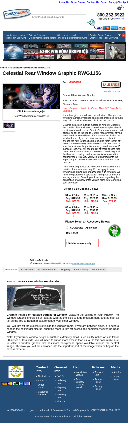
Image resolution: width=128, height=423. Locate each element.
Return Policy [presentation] (81, 269)
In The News (117, 378)
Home (3, 68)
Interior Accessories (16, 36)
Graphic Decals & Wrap (104, 36)
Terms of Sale (99, 373)
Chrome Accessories (72, 36)
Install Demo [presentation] (27, 269)
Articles (117, 372)
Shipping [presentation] (65, 269)
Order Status (78, 2)
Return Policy (108, 2)
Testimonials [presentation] (98, 269)
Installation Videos (81, 373)
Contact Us (93, 2)
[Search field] (58, 16)
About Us (64, 2)
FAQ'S (60, 376)
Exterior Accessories (42, 36)
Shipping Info (61, 388)
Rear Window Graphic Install (80, 383)
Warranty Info (61, 395)
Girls (35, 68)
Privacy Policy (98, 387)
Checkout (122, 2)
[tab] (11, 269)
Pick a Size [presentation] (10, 269)
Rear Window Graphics (19, 68)
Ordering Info (61, 381)
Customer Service (43, 393)
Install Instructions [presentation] (47, 269)
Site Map (61, 401)
